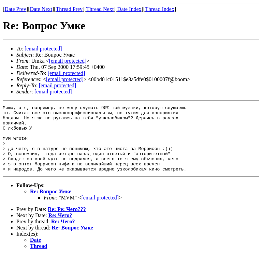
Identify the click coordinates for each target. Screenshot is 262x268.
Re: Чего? (60, 229)
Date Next (41, 9)
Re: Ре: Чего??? (67, 222)
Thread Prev (69, 9)
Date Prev (15, 9)
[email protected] (66, 73)
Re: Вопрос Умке (50, 205)
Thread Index (159, 9)
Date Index (129, 9)
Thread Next (100, 9)
